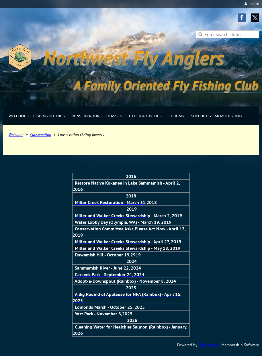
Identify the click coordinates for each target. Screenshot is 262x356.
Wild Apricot (209, 344)
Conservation (40, 134)
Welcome (16, 134)
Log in (254, 3)
